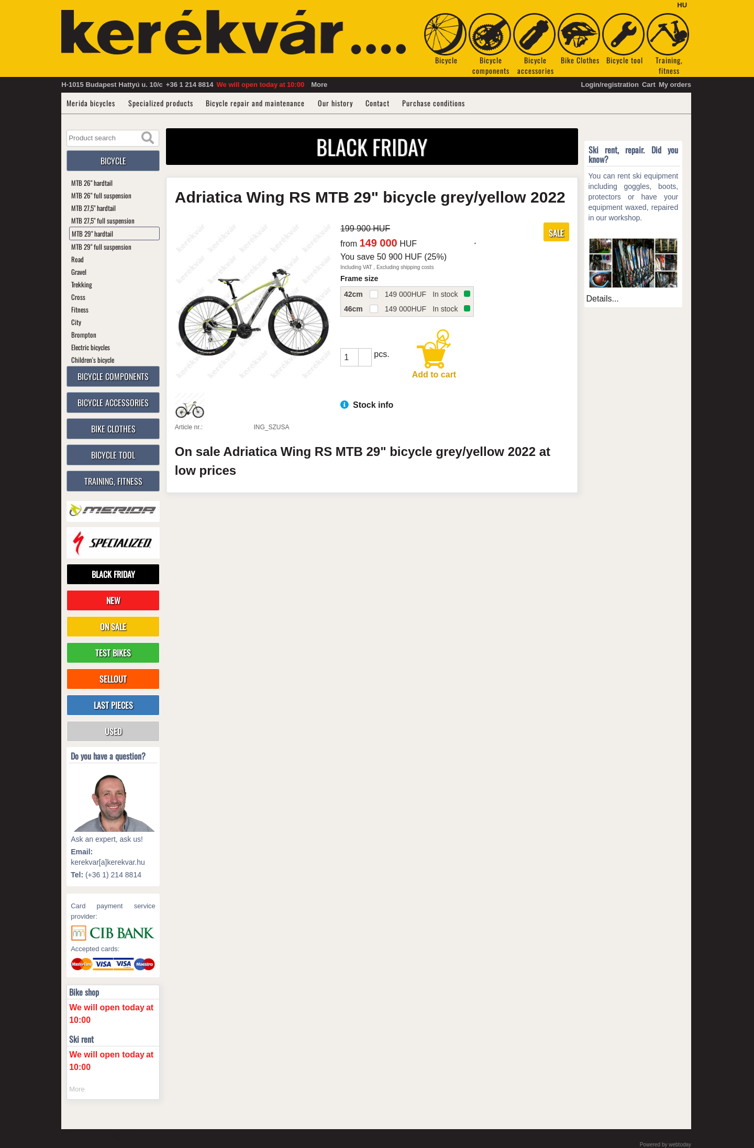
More (319, 84)
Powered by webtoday (665, 1144)
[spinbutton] (349, 357)
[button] (365, 353)
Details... (602, 298)
